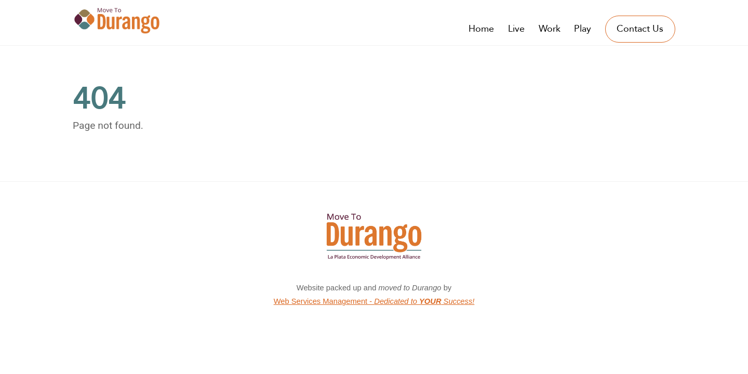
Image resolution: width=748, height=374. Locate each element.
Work (549, 28)
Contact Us (640, 28)
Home (481, 28)
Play (582, 28)
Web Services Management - (374, 301)
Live (516, 28)
